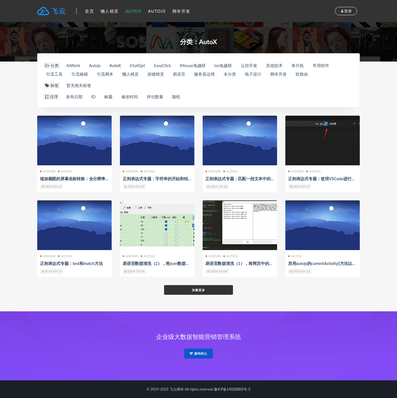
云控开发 (249, 65)
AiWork (73, 65)
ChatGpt (137, 65)
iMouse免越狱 (192, 65)
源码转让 (198, 353)
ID (93, 96)
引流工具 (54, 73)
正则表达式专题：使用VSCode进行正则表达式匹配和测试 (340, 178)
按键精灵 (155, 73)
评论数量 (155, 96)
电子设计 (253, 73)
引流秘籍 (79, 73)
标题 (108, 96)
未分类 (230, 73)
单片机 (297, 65)
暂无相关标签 (78, 85)
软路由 (302, 73)
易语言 (179, 73)
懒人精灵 (110, 11)
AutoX (133, 11)
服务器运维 (204, 73)
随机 (176, 96)
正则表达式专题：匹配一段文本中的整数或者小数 (250, 178)
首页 (89, 11)
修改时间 (129, 96)
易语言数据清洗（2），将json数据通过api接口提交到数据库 (177, 263)
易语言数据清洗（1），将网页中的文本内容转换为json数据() (260, 263)
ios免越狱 (223, 65)
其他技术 (274, 65)
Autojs (157, 11)
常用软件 (321, 65)
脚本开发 (181, 11)
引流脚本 (105, 73)
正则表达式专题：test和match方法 (71, 263)
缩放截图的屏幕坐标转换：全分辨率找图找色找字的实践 (91, 178)
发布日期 (74, 96)
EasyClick (162, 65)
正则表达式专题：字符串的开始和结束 (157, 178)
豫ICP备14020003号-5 (232, 389)
